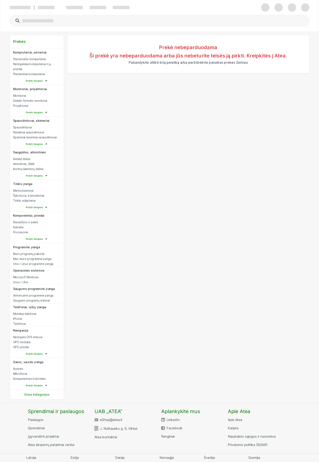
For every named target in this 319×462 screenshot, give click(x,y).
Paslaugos (36, 420)
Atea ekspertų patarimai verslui (51, 445)
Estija (75, 458)
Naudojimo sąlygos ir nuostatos (252, 436)
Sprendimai (36, 428)
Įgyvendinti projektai (43, 436)
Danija (120, 458)
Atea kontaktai (106, 437)
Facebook (174, 428)
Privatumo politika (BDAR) (248, 445)
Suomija (254, 458)
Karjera (233, 428)
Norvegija (167, 458)
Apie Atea (235, 420)
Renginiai (168, 436)
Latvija (31, 458)
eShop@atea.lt (111, 420)
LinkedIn (173, 420)
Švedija (209, 458)
